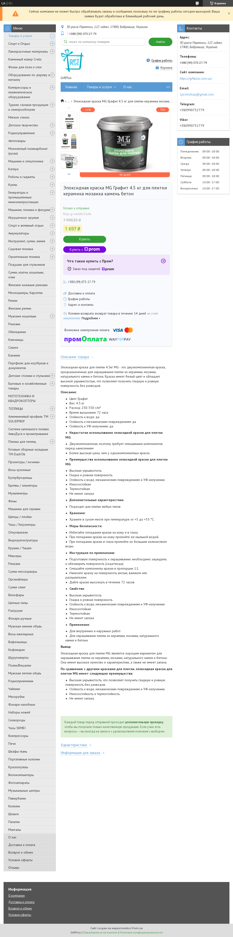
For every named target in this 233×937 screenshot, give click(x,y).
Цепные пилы (18, 603)
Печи (12, 743)
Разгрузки (15, 610)
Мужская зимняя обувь (25, 626)
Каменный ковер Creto (25, 59)
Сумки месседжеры (22, 571)
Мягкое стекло (18, 117)
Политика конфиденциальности (141, 932)
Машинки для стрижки (24, 509)
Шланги (13, 814)
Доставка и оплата (21, 845)
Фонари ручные (20, 618)
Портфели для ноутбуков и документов (28, 365)
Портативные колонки (24, 759)
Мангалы (14, 829)
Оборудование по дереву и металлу (29, 77)
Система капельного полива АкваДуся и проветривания (28, 431)
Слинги (13, 347)
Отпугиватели (18, 532)
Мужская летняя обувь (24, 673)
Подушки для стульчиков (26, 264)
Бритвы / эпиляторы (22, 485)
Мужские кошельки (22, 316)
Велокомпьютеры (21, 775)
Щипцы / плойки (20, 517)
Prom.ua (137, 928)
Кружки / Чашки (19, 548)
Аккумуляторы (18, 233)
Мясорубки (16, 697)
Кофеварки (16, 650)
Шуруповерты (18, 657)
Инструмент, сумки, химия (26, 241)
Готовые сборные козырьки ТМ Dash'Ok (28, 451)
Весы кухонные (19, 470)
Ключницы (15, 340)
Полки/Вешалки (19, 665)
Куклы (12, 185)
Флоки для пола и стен (25, 67)
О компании (16, 896)
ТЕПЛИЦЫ (15, 409)
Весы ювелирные (21, 634)
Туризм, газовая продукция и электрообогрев (28, 107)
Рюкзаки (14, 324)
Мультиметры (18, 493)
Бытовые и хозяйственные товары (27, 385)
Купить (84, 239)
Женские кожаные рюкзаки (28, 285)
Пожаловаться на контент (100, 932)
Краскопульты (18, 767)
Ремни (12, 300)
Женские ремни (19, 308)
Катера (13, 169)
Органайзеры (18, 579)
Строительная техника (24, 257)
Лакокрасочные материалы (28, 51)
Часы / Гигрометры (21, 524)
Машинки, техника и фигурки (29, 210)
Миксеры (14, 556)
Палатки (14, 822)
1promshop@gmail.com (197, 94)
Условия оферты (20, 860)
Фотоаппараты (18, 783)
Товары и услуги (20, 36)
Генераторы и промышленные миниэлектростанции (23, 197)
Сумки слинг (17, 587)
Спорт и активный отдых (26, 225)
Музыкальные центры (24, 790)
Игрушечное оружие (23, 217)
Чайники (14, 689)
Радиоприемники (20, 681)
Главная (71, 87)
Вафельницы (17, 642)
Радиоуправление (21, 133)
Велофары (16, 595)
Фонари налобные (21, 704)
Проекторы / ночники (23, 462)
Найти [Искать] (160, 42)
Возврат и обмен (20, 852)
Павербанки (17, 798)
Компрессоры (18, 736)
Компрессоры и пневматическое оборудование (20, 92)
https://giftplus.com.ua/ (196, 78)
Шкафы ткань (17, 751)
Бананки (14, 355)
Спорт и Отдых (19, 43)
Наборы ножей (19, 712)
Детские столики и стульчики (29, 376)
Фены (12, 501)
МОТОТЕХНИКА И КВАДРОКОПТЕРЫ (21, 398)
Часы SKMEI (16, 728)
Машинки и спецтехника (25, 161)
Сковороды (16, 720)
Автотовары (16, 141)
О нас (12, 837)
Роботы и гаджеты (21, 177)
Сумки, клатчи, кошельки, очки (26, 274)
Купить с (85, 249)
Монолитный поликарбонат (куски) (28, 150)
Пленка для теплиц (22, 441)
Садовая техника (20, 249)
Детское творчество (23, 125)
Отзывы (13, 867)
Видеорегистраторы (23, 540)
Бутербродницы (20, 477)
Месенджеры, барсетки (25, 293)
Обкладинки (17, 332)
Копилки (14, 806)
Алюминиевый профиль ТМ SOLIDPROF (28, 418)
